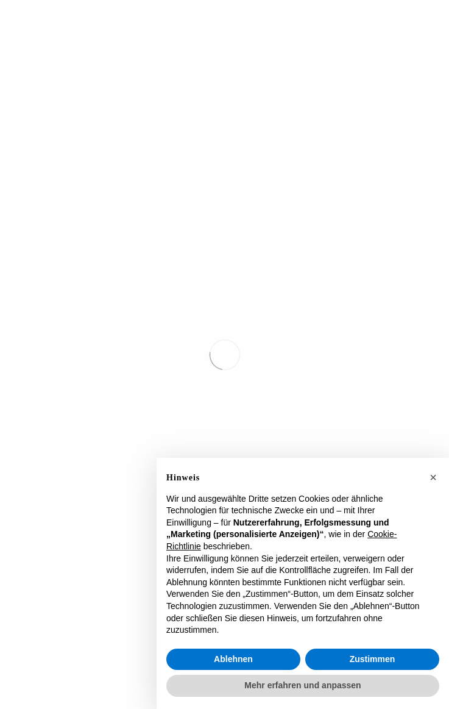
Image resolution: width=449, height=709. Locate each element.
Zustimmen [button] (372, 659)
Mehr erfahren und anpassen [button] (302, 685)
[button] (433, 477)
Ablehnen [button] (233, 659)
